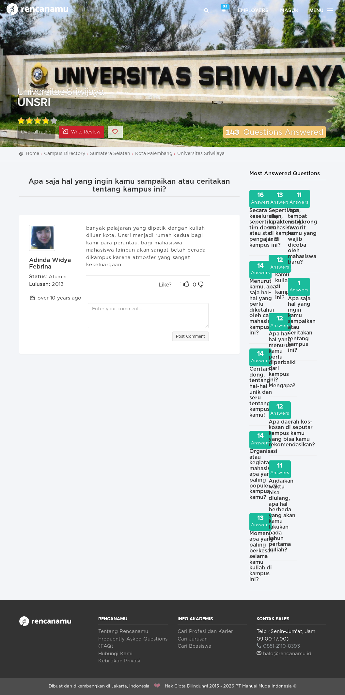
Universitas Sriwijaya (60, 91)
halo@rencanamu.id (284, 653)
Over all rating (36, 132)
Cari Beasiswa (195, 646)
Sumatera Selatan (110, 153)
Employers (253, 10)
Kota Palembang (153, 153)
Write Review (81, 131)
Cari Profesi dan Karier (205, 631)
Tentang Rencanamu (123, 631)
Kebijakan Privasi (119, 660)
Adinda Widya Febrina (50, 263)
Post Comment (190, 336)
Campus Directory (64, 153)
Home (32, 153)
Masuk (289, 10)
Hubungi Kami (115, 653)
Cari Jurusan (193, 639)
